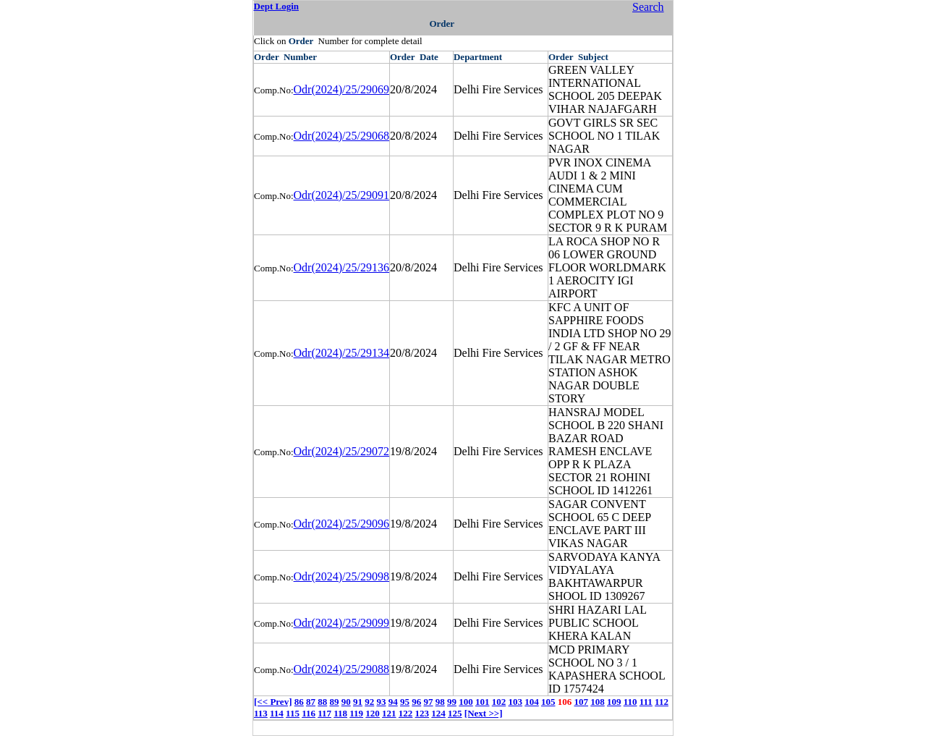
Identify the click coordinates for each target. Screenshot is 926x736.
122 (406, 713)
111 (646, 701)
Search (648, 7)
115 (293, 713)
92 (369, 701)
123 (422, 713)
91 (357, 701)
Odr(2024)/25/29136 (341, 267)
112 (661, 701)
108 (597, 701)
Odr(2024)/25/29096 (341, 523)
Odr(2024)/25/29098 (341, 576)
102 (499, 701)
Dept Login (276, 6)
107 (581, 701)
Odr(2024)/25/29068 (341, 136)
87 (310, 701)
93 (381, 701)
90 (346, 701)
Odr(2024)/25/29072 (341, 451)
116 (308, 713)
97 (428, 701)
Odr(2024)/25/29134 (341, 353)
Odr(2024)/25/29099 (341, 623)
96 (416, 701)
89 (334, 701)
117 (324, 713)
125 (455, 713)
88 (322, 701)
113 (261, 713)
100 (466, 701)
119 (356, 713)
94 (393, 701)
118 (340, 713)
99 (451, 701)
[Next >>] (483, 713)
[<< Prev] (273, 701)
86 (299, 701)
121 (389, 713)
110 (630, 701)
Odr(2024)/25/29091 (341, 195)
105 (548, 701)
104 (531, 701)
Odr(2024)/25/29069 (341, 89)
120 (372, 713)
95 (404, 701)
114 (277, 713)
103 (515, 701)
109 (614, 701)
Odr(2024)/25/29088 (341, 669)
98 (440, 701)
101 (482, 701)
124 (438, 713)
